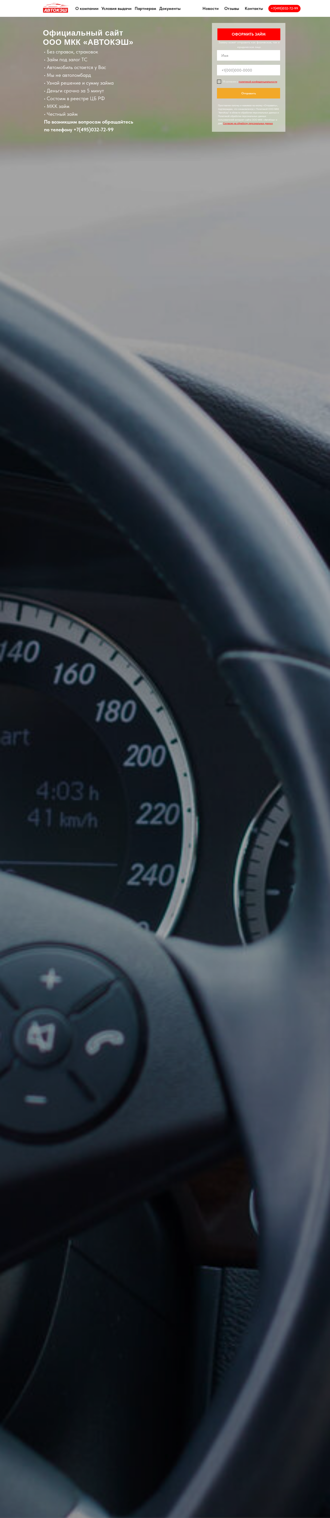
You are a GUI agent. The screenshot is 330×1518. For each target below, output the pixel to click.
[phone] (248, 70)
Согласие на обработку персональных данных (248, 123)
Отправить (248, 93)
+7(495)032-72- (90, 129)
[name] (248, 55)
